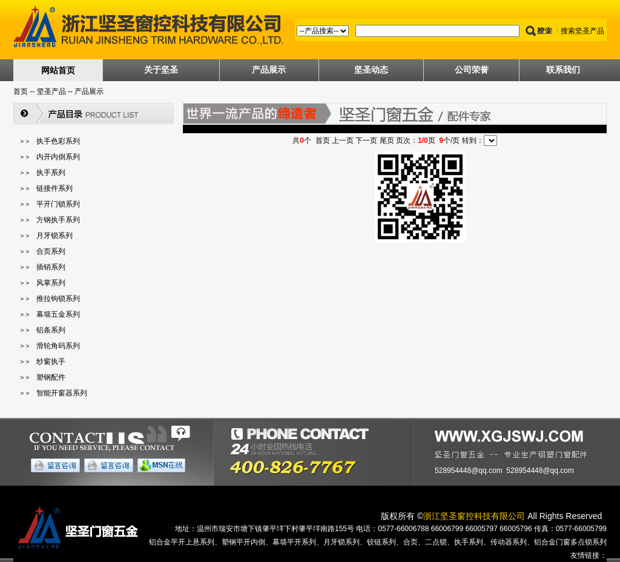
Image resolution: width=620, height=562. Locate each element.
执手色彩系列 (58, 141)
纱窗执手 (50, 361)
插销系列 (50, 267)
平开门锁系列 (58, 204)
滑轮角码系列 (58, 346)
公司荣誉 (472, 69)
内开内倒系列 (58, 157)
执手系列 (50, 172)
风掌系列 (50, 283)
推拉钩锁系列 (58, 298)
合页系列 (50, 251)
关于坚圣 (161, 69)
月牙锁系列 (54, 235)
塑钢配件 (50, 377)
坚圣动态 (371, 69)
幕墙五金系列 (58, 314)
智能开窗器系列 (61, 393)
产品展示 (269, 69)
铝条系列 (50, 330)
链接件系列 (54, 188)
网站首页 (58, 70)
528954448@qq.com (469, 470)
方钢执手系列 (58, 220)
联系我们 (563, 69)
